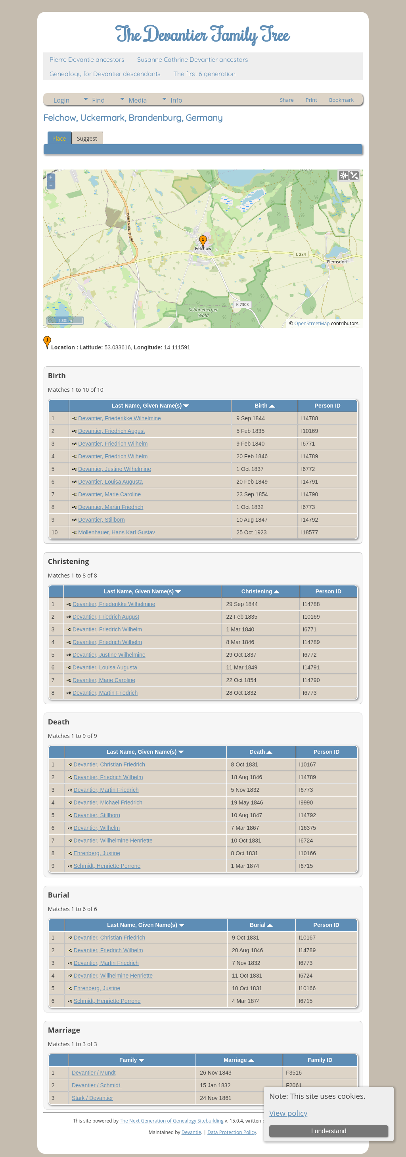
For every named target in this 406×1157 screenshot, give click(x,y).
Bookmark (341, 99)
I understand (329, 1131)
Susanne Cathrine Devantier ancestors (192, 59)
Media (137, 100)
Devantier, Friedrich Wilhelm (112, 443)
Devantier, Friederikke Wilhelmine (119, 418)
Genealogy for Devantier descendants (105, 74)
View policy (288, 1113)
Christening (260, 591)
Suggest (87, 138)
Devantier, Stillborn (101, 520)
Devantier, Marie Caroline (109, 494)
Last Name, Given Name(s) (151, 405)
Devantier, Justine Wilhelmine (114, 469)
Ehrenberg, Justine (97, 853)
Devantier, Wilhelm (97, 828)
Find (98, 100)
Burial (261, 925)
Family (131, 1060)
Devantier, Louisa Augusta (110, 481)
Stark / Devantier (92, 1098)
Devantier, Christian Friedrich (110, 764)
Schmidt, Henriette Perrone (107, 866)
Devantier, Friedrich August (111, 431)
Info (176, 100)
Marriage (239, 1060)
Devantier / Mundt (94, 1072)
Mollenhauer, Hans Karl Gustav (116, 532)
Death (261, 752)
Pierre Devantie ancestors (87, 59)
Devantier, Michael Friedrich (108, 802)
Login (62, 100)
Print (311, 99)
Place (59, 138)
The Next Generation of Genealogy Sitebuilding (172, 1120)
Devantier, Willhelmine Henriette (113, 840)
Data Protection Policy (231, 1132)
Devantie (191, 1132)
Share (287, 99)
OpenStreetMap (311, 323)
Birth (265, 405)
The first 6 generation (204, 74)
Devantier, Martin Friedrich (110, 507)
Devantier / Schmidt (97, 1085)
